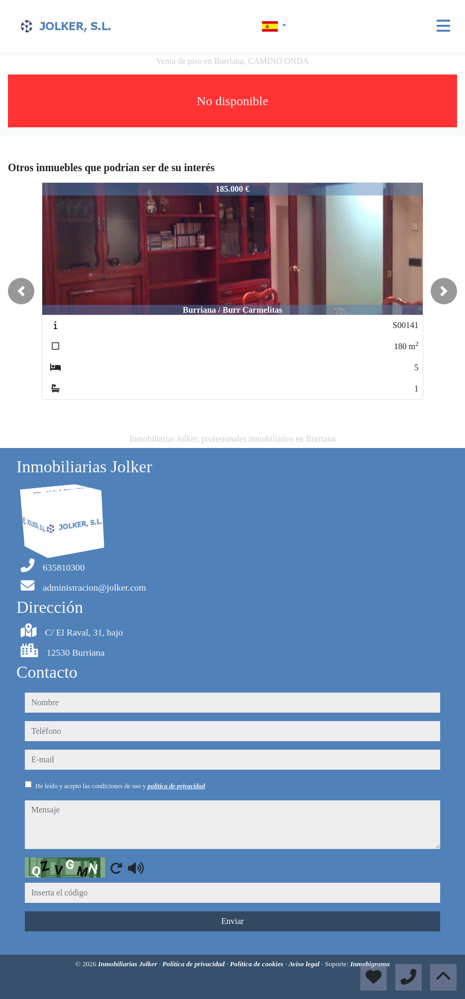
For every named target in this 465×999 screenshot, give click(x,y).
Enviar (232, 921)
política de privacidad (176, 786)
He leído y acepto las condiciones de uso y (120, 786)
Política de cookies (257, 964)
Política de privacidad (194, 964)
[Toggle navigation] (443, 26)
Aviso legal (305, 964)
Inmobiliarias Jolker (128, 964)
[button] (21, 291)
